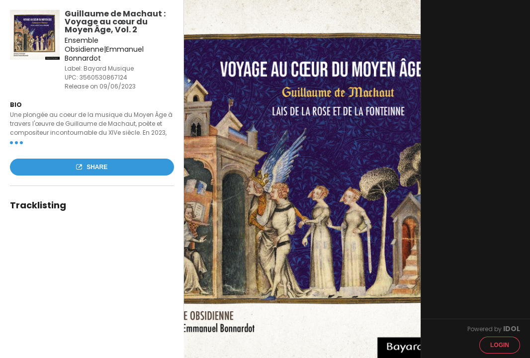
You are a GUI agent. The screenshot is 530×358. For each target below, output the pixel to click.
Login (499, 345)
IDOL (511, 329)
